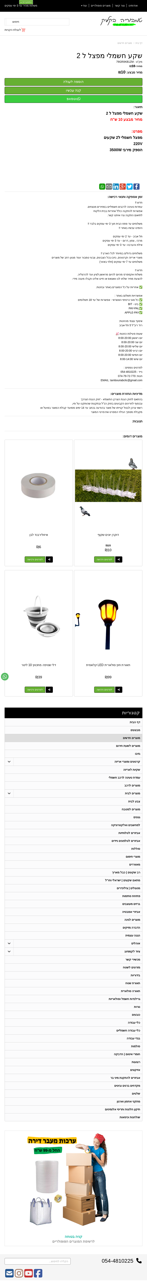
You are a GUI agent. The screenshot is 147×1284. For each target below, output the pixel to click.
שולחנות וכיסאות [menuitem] (130, 1117)
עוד (84, 5)
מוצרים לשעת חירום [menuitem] (128, 745)
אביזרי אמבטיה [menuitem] (131, 911)
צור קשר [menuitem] (120, 5)
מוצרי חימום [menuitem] (133, 856)
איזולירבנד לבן (38, 534)
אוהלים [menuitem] (135, 943)
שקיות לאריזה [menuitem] (131, 769)
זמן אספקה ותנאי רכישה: (124, 197)
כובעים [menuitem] (136, 1014)
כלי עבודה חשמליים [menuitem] (128, 1030)
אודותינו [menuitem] (133, 5)
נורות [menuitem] (137, 1006)
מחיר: (135, 66)
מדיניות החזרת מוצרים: (126, 394)
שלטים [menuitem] (136, 1093)
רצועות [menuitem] (136, 1062)
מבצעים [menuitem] (135, 730)
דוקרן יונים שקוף (108, 534)
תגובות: (137, 421)
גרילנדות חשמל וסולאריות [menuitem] (124, 999)
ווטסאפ (74, 99)
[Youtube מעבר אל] (28, 1275)
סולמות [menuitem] (135, 1046)
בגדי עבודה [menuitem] (133, 1038)
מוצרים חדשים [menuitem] (131, 738)
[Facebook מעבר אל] (38, 1275)
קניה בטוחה (73, 1237)
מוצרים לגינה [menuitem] (132, 919)
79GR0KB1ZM (125, 61)
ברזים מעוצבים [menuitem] (131, 903)
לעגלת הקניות (13, 29)
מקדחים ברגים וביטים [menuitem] (127, 1085)
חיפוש (15, 21)
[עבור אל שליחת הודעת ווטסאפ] (5, 676)
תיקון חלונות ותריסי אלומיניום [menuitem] (122, 1109)
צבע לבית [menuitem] (134, 801)
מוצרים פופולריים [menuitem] (101, 5)
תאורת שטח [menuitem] (132, 983)
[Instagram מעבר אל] (19, 1275)
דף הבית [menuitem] (135, 722)
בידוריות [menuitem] (135, 975)
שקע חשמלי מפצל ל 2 (109, 56)
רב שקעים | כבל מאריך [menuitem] (126, 872)
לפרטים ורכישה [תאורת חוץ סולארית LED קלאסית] (104, 689)
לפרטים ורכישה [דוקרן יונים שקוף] (104, 559)
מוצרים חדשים (125, 43)
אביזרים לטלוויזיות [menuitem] (129, 833)
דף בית (139, 43)
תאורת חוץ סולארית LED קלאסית (108, 665)
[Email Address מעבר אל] (9, 1275)
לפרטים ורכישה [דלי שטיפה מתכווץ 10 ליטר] (34, 689)
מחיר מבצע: (134, 72)
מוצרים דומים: (132, 436)
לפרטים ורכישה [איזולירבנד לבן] (34, 559)
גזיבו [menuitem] (137, 753)
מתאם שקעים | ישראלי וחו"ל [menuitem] (122, 880)
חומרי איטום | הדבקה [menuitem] (127, 1054)
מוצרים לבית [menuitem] (132, 793)
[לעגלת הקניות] (15, 29)
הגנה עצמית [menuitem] (132, 935)
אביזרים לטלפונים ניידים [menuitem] (126, 840)
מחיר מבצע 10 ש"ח (125, 119)
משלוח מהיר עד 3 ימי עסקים (21, 5)
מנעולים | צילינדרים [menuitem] (128, 888)
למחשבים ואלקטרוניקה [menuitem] (125, 825)
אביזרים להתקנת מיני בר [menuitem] (125, 1077)
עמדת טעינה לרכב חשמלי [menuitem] (124, 777)
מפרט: (136, 131)
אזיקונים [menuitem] (135, 1069)
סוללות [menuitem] (135, 848)
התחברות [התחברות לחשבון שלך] (26, 2)
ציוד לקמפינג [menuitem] (132, 951)
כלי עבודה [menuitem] (134, 1022)
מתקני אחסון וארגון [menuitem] (128, 1101)
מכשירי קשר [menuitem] (132, 959)
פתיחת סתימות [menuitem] (131, 896)
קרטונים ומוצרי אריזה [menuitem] (127, 761)
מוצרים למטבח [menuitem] (131, 809)
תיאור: (137, 107)
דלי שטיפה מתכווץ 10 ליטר (38, 665)
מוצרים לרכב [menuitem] (132, 785)
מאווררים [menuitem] (134, 864)
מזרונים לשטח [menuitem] (131, 967)
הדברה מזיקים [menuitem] (131, 927)
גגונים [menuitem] (136, 817)
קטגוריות (131, 712)
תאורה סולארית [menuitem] (130, 991)
